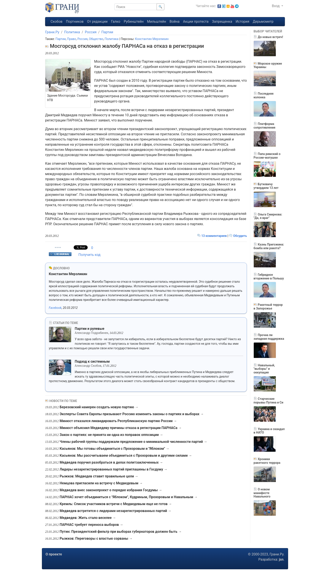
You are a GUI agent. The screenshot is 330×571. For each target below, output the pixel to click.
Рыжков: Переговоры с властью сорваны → (96, 538)
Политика (72, 32)
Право (71, 39)
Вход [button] (276, 6)
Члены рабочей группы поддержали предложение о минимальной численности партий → (133, 442)
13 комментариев (212, 236)
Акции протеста (195, 21)
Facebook (55, 307)
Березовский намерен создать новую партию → (99, 407)
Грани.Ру (52, 32)
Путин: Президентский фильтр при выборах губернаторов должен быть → (121, 532)
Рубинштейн (134, 21)
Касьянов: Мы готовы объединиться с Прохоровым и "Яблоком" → (114, 449)
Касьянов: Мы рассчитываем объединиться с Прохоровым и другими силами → (126, 455)
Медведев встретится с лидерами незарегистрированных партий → (115, 511)
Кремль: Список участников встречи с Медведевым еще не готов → (116, 504)
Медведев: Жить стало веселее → (88, 518)
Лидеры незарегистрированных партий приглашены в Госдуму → (113, 469)
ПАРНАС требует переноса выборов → (91, 525)
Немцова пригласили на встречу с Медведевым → (101, 483)
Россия (91, 32)
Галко (115, 21)
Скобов (56, 21)
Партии (107, 32)
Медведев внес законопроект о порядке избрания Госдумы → (111, 490)
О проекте (54, 554)
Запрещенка (222, 21)
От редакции (97, 21)
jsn (281, 559)
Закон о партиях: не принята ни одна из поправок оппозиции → (111, 435)
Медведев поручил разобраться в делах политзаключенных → (111, 462)
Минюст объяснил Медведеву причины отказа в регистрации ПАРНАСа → (121, 428)
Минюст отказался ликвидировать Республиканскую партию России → (118, 421)
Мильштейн (156, 21)
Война (174, 21)
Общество (96, 39)
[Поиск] (135, 6)
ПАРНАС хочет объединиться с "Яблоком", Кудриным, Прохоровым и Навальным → (129, 497)
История (242, 21)
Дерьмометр (263, 21)
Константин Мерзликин (151, 39)
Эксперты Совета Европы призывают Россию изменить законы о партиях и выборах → (132, 414)
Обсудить (238, 236)
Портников (75, 21)
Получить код (89, 255)
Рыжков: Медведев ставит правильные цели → (99, 476)
